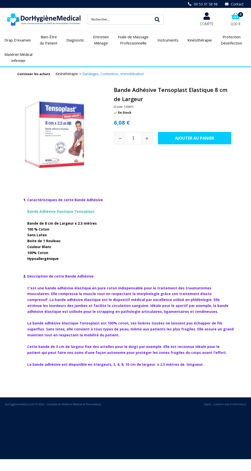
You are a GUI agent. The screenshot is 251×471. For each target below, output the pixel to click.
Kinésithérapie (199, 40)
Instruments (167, 40)
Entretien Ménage (101, 40)
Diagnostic (75, 40)
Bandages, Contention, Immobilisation (113, 73)
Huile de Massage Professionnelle (133, 40)
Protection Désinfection (231, 40)
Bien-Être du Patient (48, 40)
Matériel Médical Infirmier (18, 57)
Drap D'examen (17, 40)
